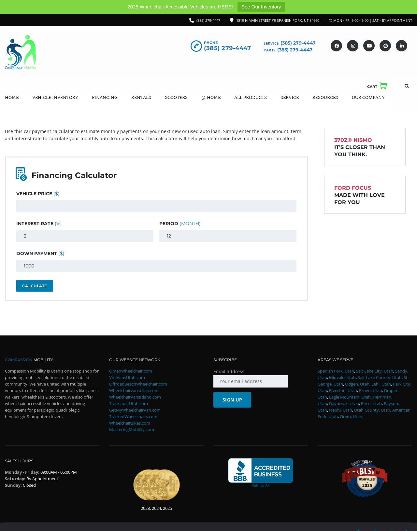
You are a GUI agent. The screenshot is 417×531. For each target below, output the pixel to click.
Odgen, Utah (357, 384)
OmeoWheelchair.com (130, 371)
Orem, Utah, (351, 417)
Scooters (176, 98)
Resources (325, 98)
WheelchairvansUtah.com (134, 391)
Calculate (34, 285)
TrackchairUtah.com (128, 404)
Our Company (368, 98)
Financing (105, 98)
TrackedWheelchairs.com (133, 417)
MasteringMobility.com (131, 430)
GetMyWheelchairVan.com (135, 410)
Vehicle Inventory (55, 98)
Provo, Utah (370, 391)
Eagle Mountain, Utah (350, 397)
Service (289, 98)
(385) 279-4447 (208, 20)
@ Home (211, 98)
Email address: (250, 378)
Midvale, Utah (342, 378)
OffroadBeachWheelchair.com (138, 384)
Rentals (141, 98)
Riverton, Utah (343, 391)
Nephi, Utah (340, 410)
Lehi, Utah (381, 384)
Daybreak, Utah (344, 404)
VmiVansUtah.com (127, 378)
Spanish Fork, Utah (336, 371)
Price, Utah (371, 404)
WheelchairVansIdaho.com (135, 397)
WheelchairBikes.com (129, 423)
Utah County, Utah (372, 410)
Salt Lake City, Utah (374, 371)
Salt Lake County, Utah (380, 378)
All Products (250, 98)
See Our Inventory (261, 6)
